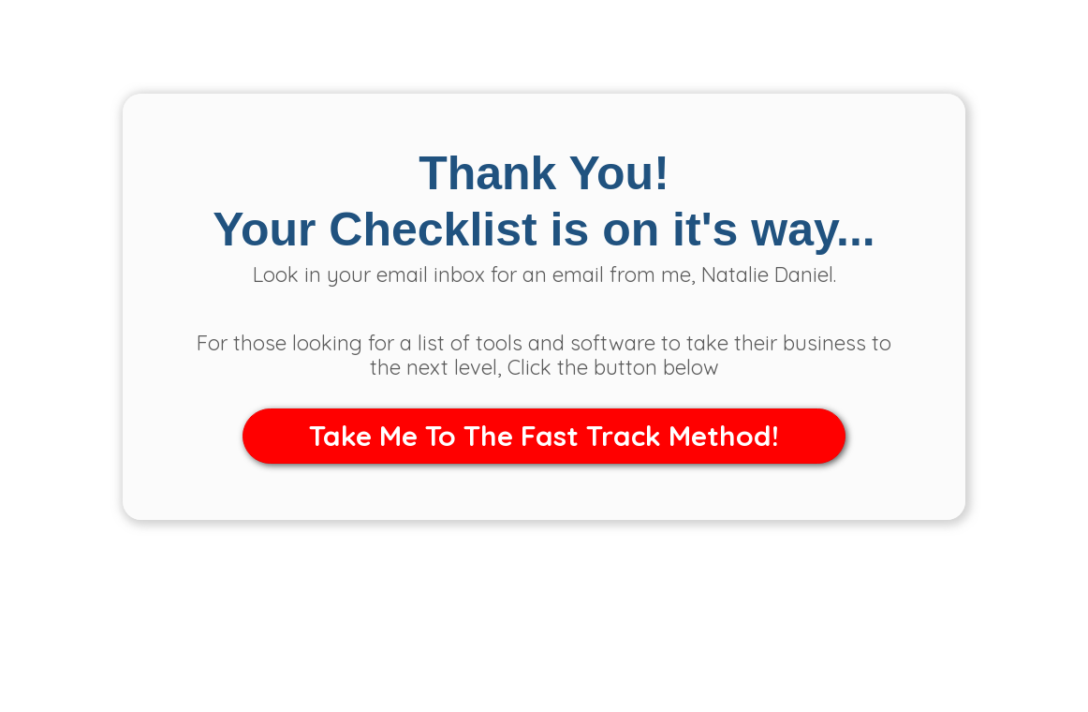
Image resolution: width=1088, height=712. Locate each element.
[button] (544, 436)
